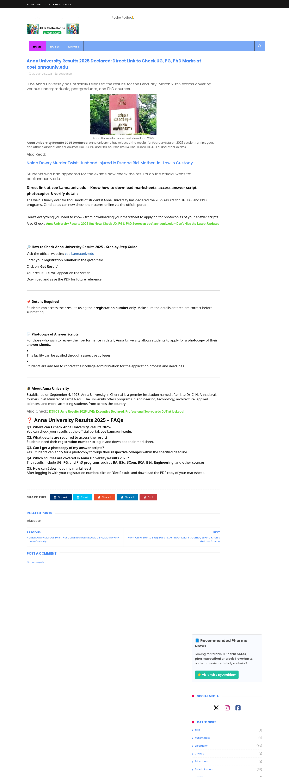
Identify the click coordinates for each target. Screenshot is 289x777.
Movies (71, 46)
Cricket (199, 181)
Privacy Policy (63, 4)
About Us (43, 4)
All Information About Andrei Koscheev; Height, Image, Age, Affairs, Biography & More (236, 270)
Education (65, 76)
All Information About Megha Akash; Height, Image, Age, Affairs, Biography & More (235, 288)
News (198, 220)
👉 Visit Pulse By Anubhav (217, 102)
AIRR (197, 157)
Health (199, 204)
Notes (53, 46)
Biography (201, 173)
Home (30, 4)
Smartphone (203, 228)
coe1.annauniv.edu (79, 278)
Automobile (202, 165)
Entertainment (204, 196)
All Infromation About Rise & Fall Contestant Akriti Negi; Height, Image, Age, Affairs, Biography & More (237, 309)
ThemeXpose (50, 771)
